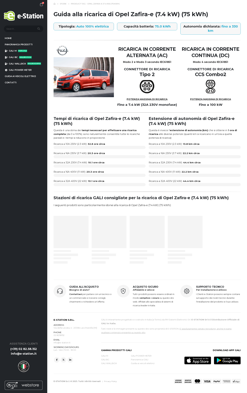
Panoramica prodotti (18, 44)
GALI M (16, 50)
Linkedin (70, 360)
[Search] (39, 29)
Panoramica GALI (139, 359)
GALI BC (18, 57)
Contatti (11, 82)
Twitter (63, 360)
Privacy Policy (110, 381)
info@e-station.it (24, 353)
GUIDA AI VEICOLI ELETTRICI (20, 76)
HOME (8, 38)
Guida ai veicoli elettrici (143, 363)
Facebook (57, 360)
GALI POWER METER (18, 70)
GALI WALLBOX (23, 63)
